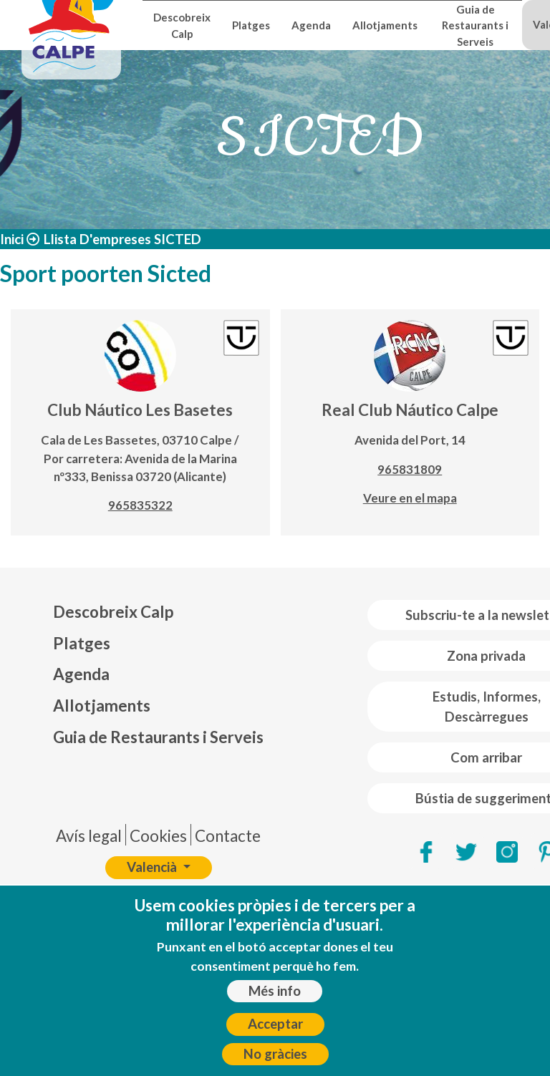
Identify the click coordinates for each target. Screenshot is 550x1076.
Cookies (158, 835)
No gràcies (275, 1060)
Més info (275, 997)
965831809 (409, 469)
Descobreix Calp (182, 25)
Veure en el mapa (410, 497)
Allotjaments (385, 25)
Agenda (311, 25)
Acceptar (275, 1030)
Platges (251, 25)
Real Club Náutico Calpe (410, 410)
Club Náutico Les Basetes (140, 410)
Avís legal (89, 835)
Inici (12, 239)
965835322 (140, 505)
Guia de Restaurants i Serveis (475, 25)
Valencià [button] (153, 867)
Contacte (228, 835)
